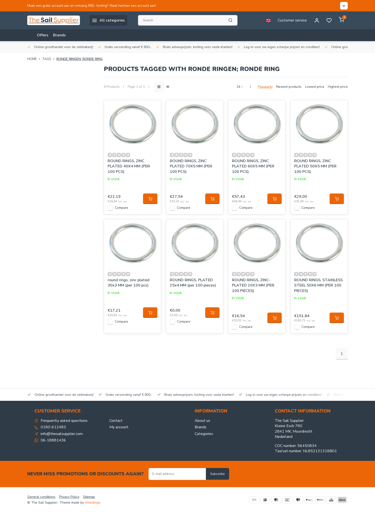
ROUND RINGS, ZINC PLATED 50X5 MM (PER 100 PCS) (315, 166)
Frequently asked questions (64, 420)
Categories (204, 433)
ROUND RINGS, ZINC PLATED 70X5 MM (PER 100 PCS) (191, 166)
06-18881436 (53, 440)
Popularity (265, 86)
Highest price (338, 86)
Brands (59, 35)
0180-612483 (53, 427)
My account (118, 427)
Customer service (292, 20)
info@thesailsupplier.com (62, 433)
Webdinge (92, 502)
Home (34, 59)
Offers (42, 35)
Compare (121, 207)
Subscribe (217, 474)
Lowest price (314, 86)
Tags (49, 59)
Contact (115, 420)
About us (202, 420)
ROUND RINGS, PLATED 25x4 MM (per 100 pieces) (193, 282)
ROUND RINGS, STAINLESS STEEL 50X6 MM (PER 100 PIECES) (318, 285)
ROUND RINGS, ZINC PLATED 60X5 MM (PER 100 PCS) (253, 166)
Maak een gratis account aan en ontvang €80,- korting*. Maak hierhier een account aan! (91, 5)
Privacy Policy (69, 497)
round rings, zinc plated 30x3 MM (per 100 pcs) (128, 282)
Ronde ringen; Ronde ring (79, 59)
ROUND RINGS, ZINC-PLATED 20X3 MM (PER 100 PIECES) (253, 285)
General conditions (41, 497)
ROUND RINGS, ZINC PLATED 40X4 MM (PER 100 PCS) (129, 166)
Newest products (289, 86)
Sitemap (89, 497)
